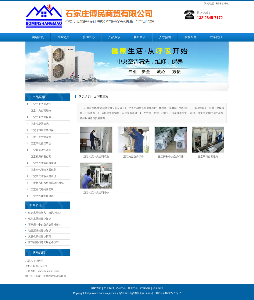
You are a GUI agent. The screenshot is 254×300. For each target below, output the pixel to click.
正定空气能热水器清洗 (43, 176)
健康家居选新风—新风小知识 (44, 212)
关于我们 (109, 288)
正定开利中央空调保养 (170, 156)
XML (226, 3)
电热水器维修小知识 (39, 218)
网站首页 (38, 37)
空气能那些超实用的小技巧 (43, 242)
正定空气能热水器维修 (43, 163)
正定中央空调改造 (41, 136)
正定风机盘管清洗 (41, 143)
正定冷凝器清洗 (40, 123)
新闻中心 (89, 37)
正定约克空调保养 (133, 156)
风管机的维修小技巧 (39, 236)
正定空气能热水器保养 (43, 169)
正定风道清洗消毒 (41, 150)
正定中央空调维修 (41, 110)
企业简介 (63, 37)
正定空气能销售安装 (42, 189)
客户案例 (140, 37)
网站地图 (209, 3)
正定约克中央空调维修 (96, 192)
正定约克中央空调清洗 (96, 156)
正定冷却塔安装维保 (42, 130)
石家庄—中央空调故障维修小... (45, 224)
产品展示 (114, 37)
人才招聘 (165, 37)
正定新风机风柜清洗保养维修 (47, 182)
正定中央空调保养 (41, 117)
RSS (218, 3)
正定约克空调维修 (208, 156)
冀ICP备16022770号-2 (168, 293)
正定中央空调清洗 (41, 104)
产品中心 (121, 288)
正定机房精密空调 (41, 156)
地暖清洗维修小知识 (39, 230)
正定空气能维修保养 (42, 195)
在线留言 (190, 37)
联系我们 (216, 37)
